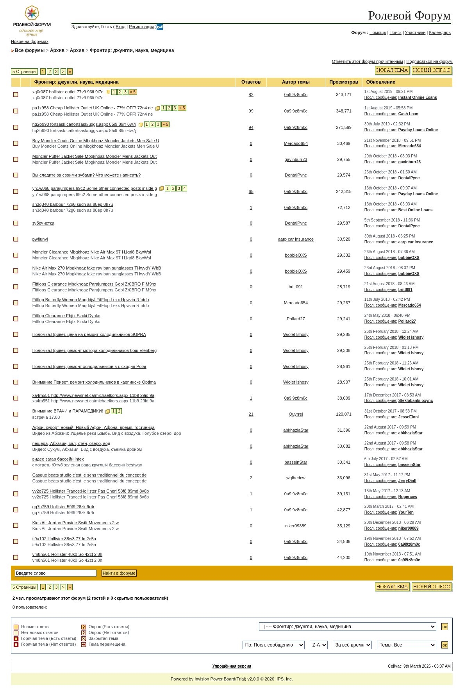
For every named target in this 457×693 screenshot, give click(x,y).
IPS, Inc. (285, 679)
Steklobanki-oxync (415, 400)
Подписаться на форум (430, 61)
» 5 (133, 92)
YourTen (406, 512)
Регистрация (141, 26)
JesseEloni (408, 417)
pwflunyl (40, 239)
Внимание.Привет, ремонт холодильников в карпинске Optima (94, 382)
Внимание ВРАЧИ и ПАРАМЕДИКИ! (67, 411)
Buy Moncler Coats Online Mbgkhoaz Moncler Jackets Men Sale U (95, 140)
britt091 (296, 286)
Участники (415, 32)
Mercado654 (296, 143)
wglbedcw (295, 477)
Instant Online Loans (417, 97)
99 (251, 111)
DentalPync (296, 175)
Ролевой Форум (409, 15)
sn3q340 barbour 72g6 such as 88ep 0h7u (72, 204)
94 (251, 127)
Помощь (378, 32)
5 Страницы (24, 71)
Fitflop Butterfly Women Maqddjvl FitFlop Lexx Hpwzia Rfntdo (90, 299)
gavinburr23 (295, 159)
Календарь (440, 32)
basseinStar (295, 462)
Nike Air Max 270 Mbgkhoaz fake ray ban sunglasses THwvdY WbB (96, 268)
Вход (120, 26)
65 (251, 191)
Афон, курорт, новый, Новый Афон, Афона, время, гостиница (93, 427)
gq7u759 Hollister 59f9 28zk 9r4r (63, 506)
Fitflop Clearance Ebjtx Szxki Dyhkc (66, 315)
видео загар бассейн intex (58, 459)
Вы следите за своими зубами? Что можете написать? (86, 175)
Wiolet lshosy (296, 334)
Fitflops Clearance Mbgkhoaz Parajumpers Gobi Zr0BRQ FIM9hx (94, 284)
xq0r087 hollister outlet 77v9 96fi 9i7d (68, 91)
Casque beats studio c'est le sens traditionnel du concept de (89, 475)
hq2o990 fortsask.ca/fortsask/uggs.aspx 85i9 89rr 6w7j (84, 124)
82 (251, 94)
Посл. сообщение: (380, 97)
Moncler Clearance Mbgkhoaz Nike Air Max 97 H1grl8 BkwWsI (91, 252)
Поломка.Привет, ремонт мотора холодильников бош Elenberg (94, 350)
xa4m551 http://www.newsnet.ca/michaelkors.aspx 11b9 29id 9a (93, 395)
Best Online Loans (415, 210)
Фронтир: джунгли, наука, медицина (132, 50)
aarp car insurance (296, 239)
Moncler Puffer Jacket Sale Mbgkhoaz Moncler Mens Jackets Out (94, 156)
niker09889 (295, 525)
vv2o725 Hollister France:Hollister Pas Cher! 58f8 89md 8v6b (90, 491)
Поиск (395, 32)
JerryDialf (407, 481)
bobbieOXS (296, 255)
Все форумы (30, 50)
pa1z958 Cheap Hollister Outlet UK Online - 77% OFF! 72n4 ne (92, 107)
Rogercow (407, 497)
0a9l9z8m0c (295, 94)
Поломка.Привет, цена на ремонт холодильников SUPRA (89, 334)
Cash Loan (408, 114)
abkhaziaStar (295, 430)
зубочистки (43, 223)
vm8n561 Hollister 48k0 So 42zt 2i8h (67, 554)
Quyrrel (296, 414)
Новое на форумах (29, 41)
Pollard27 (296, 318)
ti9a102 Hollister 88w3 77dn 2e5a (64, 538)
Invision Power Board (215, 679)
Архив (57, 50)
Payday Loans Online (418, 130)
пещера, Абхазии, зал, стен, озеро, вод (71, 443)
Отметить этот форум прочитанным (367, 61)
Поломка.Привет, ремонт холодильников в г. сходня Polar (89, 366)
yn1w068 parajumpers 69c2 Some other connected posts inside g (94, 188)
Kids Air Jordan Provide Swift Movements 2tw (75, 522)
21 (251, 414)
